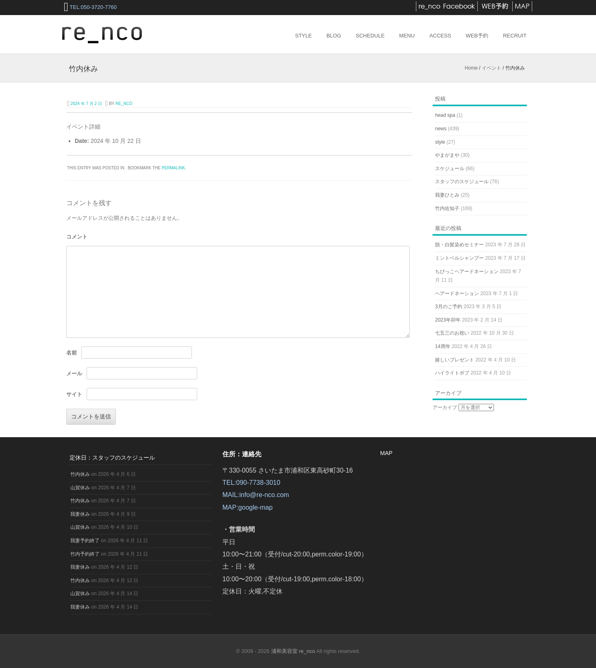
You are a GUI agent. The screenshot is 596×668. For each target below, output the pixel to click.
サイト (74, 394)
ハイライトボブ (452, 373)
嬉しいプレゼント (454, 360)
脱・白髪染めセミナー (459, 244)
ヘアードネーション (457, 293)
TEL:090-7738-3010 (251, 482)
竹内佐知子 (447, 208)
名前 (71, 353)
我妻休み (80, 514)
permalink (173, 168)
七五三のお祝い (452, 333)
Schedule (370, 36)
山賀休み (80, 488)
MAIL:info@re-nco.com (255, 494)
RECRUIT (514, 36)
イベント (491, 68)
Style (303, 36)
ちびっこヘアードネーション (466, 271)
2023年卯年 (448, 320)
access (440, 36)
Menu (407, 36)
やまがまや (447, 155)
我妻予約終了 (85, 540)
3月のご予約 (448, 306)
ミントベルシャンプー (459, 258)
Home (471, 68)
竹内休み (80, 474)
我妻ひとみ (447, 195)
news (440, 128)
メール (74, 373)
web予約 (477, 36)
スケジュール (449, 168)
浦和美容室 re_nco (293, 651)
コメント (76, 237)
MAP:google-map (247, 507)
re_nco (124, 103)
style (440, 142)
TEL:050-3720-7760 (93, 7)
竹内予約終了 (85, 554)
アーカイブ (445, 407)
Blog (333, 36)
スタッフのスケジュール (462, 181)
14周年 (442, 346)
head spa (445, 115)
